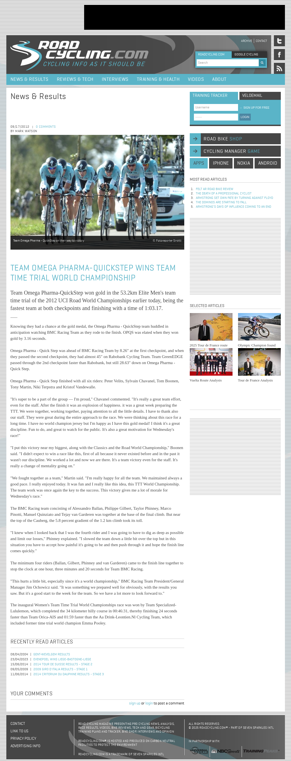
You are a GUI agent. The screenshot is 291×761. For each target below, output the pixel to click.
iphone (221, 163)
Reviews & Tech (75, 79)
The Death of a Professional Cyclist (224, 193)
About (219, 79)
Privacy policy (23, 739)
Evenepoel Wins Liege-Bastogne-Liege (62, 659)
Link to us (19, 731)
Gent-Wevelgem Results (51, 654)
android (267, 163)
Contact (261, 40)
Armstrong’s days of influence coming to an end (233, 207)
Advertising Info (25, 746)
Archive (246, 40)
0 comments (46, 127)
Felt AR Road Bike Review (214, 189)
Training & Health (158, 79)
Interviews (115, 79)
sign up (134, 703)
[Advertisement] (184, 17)
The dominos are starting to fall (221, 202)
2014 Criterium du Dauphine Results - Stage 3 (68, 674)
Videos (196, 79)
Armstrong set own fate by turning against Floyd (234, 198)
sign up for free (254, 107)
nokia (243, 163)
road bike (223, 139)
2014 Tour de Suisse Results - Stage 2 (62, 664)
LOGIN (245, 117)
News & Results (29, 79)
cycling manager (232, 151)
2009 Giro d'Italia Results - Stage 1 (60, 669)
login (149, 703)
